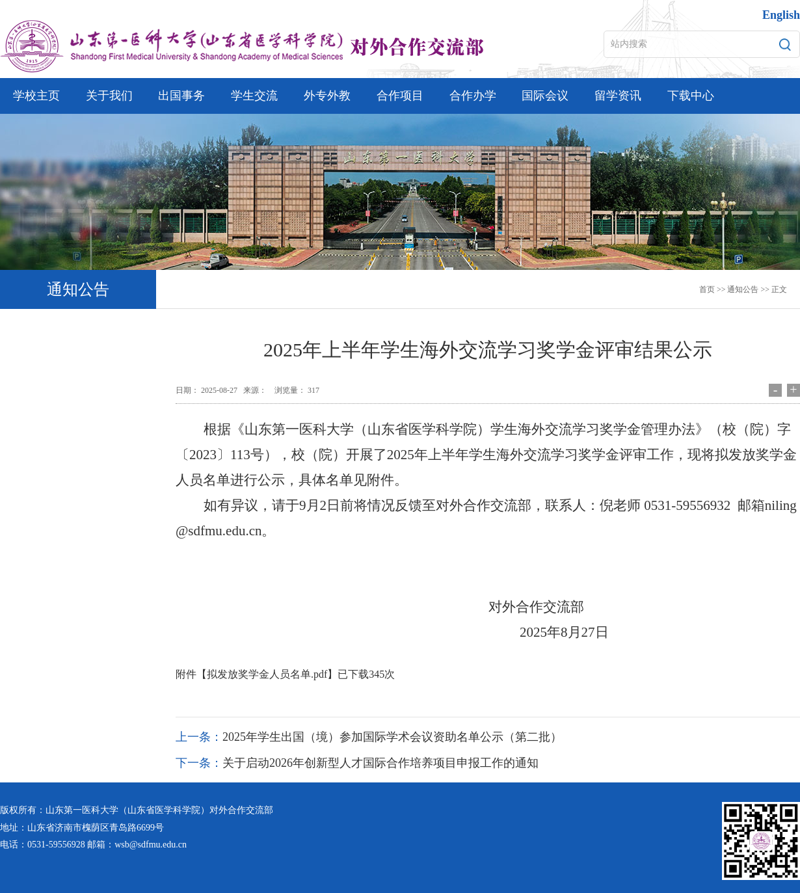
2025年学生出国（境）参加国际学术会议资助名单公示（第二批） (392, 736)
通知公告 (742, 289)
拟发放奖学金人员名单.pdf (267, 674)
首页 (707, 289)
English (781, 14)
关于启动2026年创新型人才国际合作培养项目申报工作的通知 (380, 762)
